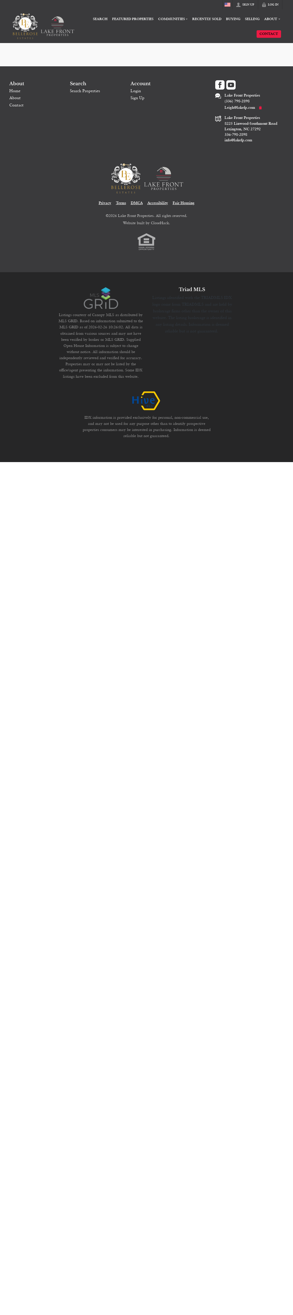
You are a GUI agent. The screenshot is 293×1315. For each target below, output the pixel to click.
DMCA (137, 203)
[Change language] (227, 5)
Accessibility (157, 203)
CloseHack (160, 222)
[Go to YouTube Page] (231, 85)
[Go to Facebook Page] (220, 85)
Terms (121, 203)
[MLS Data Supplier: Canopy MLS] (101, 298)
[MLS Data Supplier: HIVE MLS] (146, 401)
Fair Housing (184, 203)
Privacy (105, 203)
